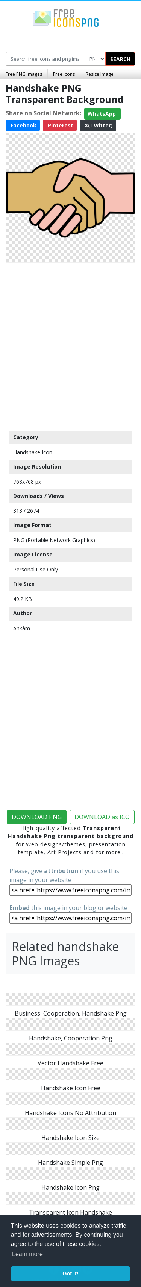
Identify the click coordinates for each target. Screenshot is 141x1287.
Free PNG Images (24, 74)
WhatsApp (102, 113)
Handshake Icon (32, 452)
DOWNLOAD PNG (37, 817)
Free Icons (64, 74)
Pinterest (59, 125)
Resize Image (100, 74)
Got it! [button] (70, 1273)
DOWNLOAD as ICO (102, 817)
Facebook (22, 125)
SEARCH (120, 59)
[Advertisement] (70, 344)
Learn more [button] (27, 1254)
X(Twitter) (98, 125)
